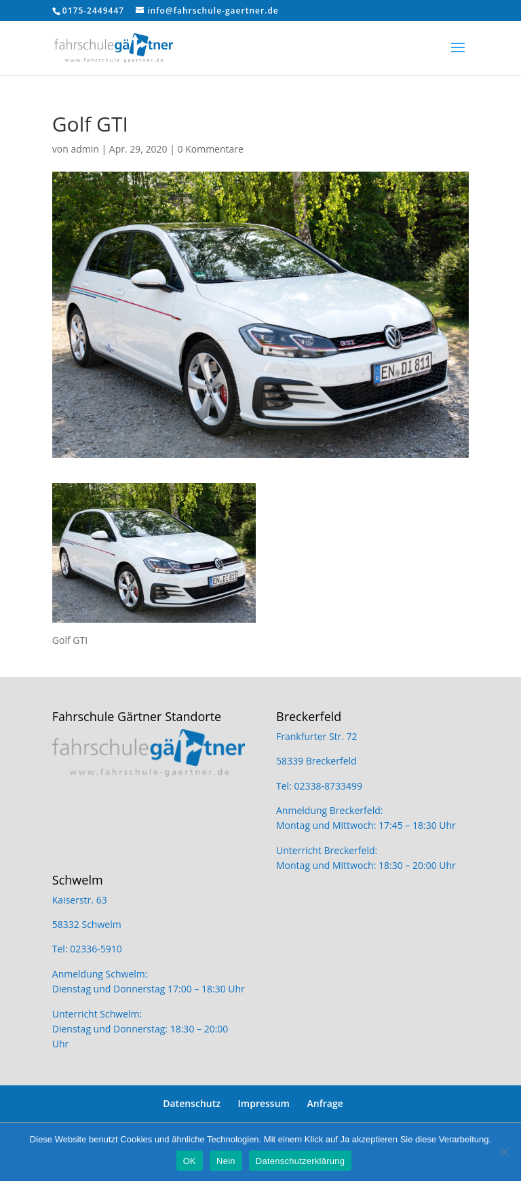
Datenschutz (191, 1103)
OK (189, 1161)
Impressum (264, 1103)
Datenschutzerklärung (300, 1161)
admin (84, 148)
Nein (225, 1161)
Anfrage (325, 1103)
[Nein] (504, 1152)
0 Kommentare (211, 148)
